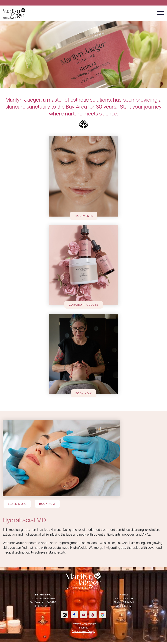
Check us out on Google (102, 614)
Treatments (83, 216)
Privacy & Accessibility (84, 623)
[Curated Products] (83, 265)
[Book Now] (83, 354)
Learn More (17, 504)
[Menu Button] (160, 13)
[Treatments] (83, 176)
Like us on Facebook (74, 614)
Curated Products (83, 304)
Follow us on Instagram (64, 614)
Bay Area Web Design (83, 631)
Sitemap (83, 627)
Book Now (83, 393)
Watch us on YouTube (83, 614)
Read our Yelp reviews (93, 614)
